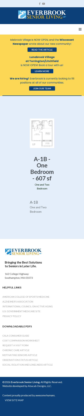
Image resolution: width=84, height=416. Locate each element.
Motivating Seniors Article (19, 355)
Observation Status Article (20, 360)
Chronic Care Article (15, 350)
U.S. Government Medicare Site (21, 311)
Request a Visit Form (15, 345)
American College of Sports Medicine (25, 296)
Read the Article (42, 49)
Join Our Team (42, 88)
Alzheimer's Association (17, 301)
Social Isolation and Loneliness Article (27, 364)
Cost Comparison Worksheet (21, 340)
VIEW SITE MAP (14, 400)
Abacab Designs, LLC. (40, 385)
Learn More (42, 71)
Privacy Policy (11, 316)
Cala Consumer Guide (15, 335)
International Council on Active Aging (27, 306)
